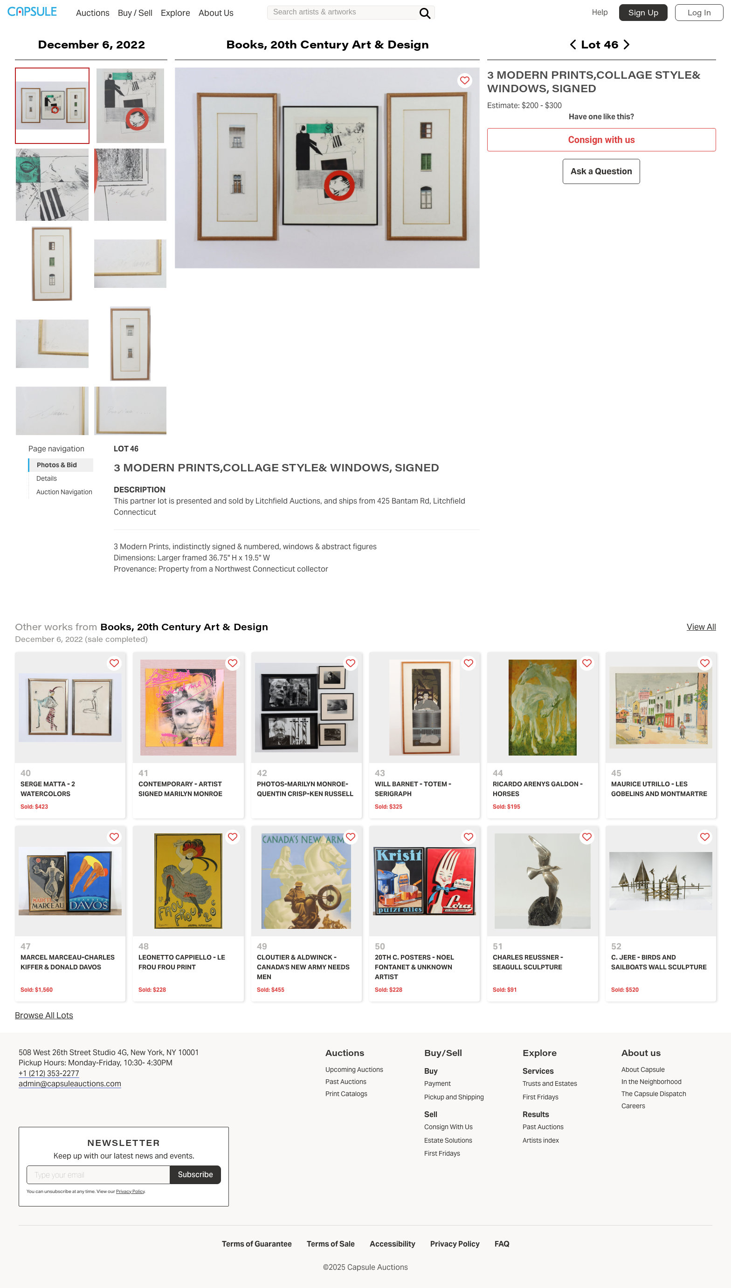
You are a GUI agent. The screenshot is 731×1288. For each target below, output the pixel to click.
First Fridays (442, 1153)
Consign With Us (448, 1127)
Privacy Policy (130, 1191)
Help (600, 12)
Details (46, 478)
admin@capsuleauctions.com (70, 1084)
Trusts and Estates (550, 1083)
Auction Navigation (64, 492)
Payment (437, 1083)
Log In (699, 12)
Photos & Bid (57, 465)
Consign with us (601, 139)
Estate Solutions (448, 1140)
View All (701, 626)
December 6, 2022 (91, 43)
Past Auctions (543, 1127)
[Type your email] (98, 1174)
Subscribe (195, 1174)
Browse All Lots (44, 1015)
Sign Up (643, 12)
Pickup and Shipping (454, 1097)
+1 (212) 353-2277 (49, 1073)
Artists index (541, 1140)
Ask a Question (602, 171)
